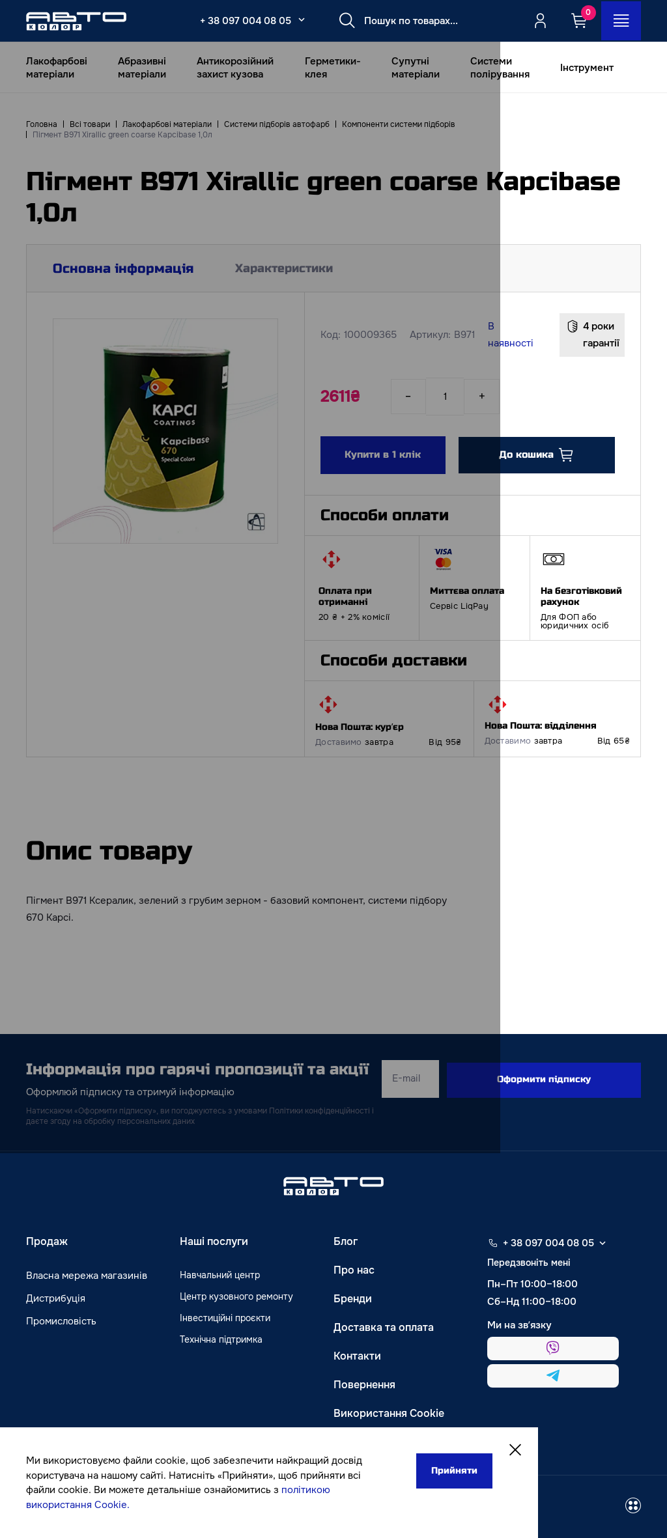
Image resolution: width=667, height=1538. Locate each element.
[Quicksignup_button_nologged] (539, 21)
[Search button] (342, 21)
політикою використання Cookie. (111, 1504)
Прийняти (404, 1471)
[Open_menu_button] (620, 21)
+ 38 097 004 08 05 (240, 20)
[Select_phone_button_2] (296, 19)
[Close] (470, 1452)
